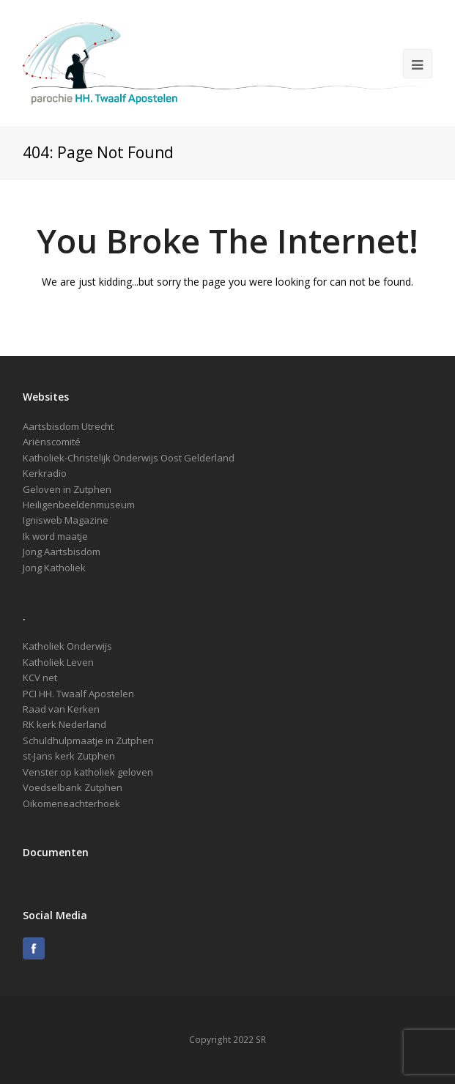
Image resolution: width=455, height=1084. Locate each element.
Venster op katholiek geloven (88, 772)
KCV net (40, 677)
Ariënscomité (52, 441)
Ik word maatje (55, 536)
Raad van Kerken (61, 709)
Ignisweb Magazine (65, 520)
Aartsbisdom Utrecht (68, 426)
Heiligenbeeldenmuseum (79, 504)
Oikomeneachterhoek (71, 803)
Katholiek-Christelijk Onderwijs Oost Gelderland (128, 457)
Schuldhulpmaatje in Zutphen (88, 740)
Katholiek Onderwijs (67, 646)
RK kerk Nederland (64, 724)
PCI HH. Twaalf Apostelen (78, 693)
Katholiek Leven (58, 662)
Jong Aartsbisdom (61, 551)
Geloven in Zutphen (67, 489)
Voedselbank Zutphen (72, 787)
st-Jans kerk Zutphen (69, 755)
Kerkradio (45, 473)
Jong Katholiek (54, 567)
